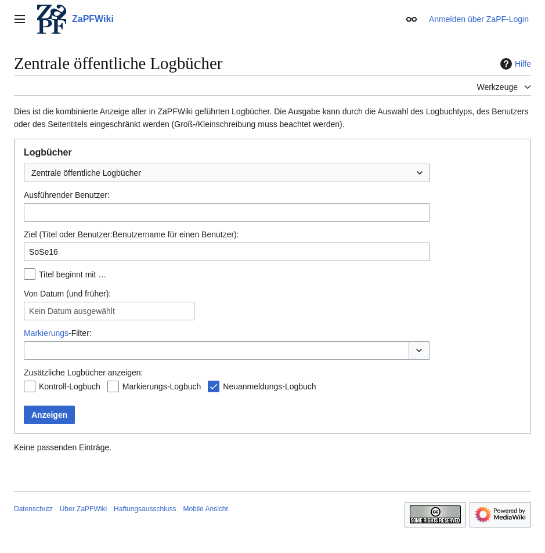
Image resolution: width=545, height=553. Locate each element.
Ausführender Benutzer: (67, 195)
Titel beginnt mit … (72, 274)
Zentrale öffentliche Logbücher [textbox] (86, 173)
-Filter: (58, 333)
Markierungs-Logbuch (161, 386)
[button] (419, 350)
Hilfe (514, 64)
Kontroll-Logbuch (69, 386)
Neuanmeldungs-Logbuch (269, 386)
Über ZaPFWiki (83, 509)
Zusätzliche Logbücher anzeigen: (83, 372)
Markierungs (46, 333)
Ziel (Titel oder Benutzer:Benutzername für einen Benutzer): (131, 234)
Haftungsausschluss (145, 509)
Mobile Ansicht (205, 509)
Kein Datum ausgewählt (72, 311)
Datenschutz (33, 509)
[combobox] (227, 173)
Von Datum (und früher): (67, 293)
